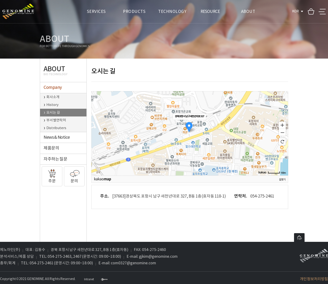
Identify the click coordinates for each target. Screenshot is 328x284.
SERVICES (96, 11)
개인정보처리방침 (314, 279)
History (52, 105)
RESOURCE (210, 11)
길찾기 (282, 179)
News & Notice (57, 137)
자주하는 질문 (55, 159)
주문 (52, 175)
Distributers (56, 128)
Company (53, 87)
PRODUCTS (134, 11)
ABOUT (248, 11)
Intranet (89, 279)
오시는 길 (53, 113)
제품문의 (51, 148)
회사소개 (53, 97)
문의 (74, 175)
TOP (299, 237)
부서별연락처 (56, 120)
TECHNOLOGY (172, 11)
